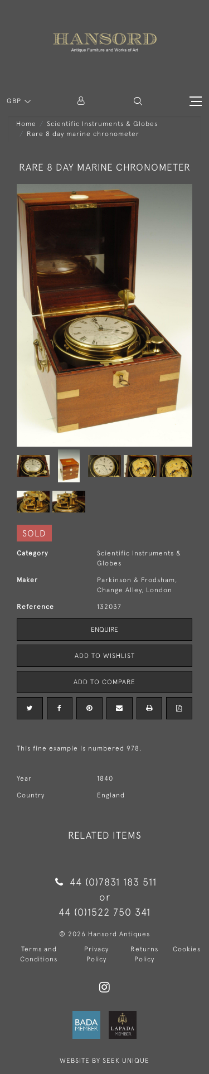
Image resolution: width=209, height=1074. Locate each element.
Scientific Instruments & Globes (102, 124)
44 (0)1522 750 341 (104, 912)
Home (26, 124)
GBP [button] (15, 101)
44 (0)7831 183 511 (104, 882)
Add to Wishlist (105, 656)
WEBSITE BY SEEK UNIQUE (104, 1061)
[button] (138, 101)
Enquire (104, 629)
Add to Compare (104, 682)
